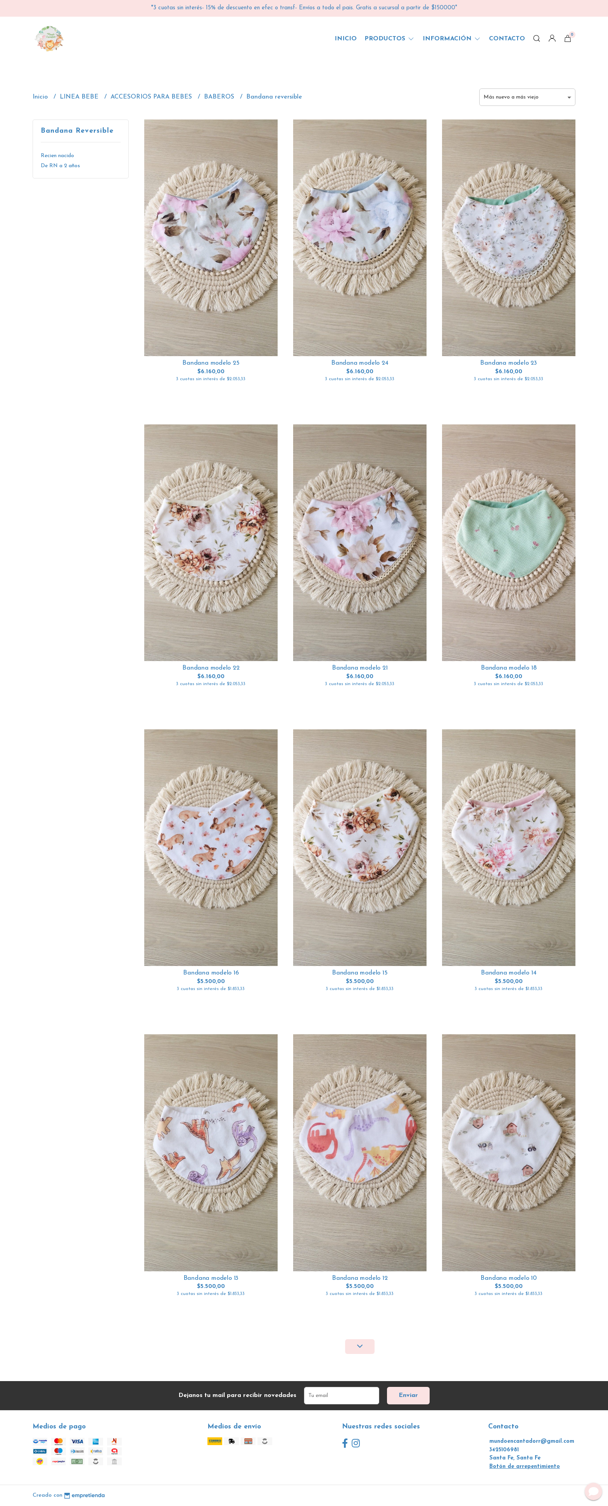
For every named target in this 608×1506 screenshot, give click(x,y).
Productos (389, 39)
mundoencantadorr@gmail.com (531, 1441)
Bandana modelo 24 (359, 363)
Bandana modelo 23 (508, 363)
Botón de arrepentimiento (524, 1467)
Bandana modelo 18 (508, 668)
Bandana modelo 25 (210, 363)
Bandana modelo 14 (508, 973)
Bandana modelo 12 (359, 1278)
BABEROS (220, 97)
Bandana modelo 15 (359, 973)
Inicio (346, 39)
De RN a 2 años (60, 165)
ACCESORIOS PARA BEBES (152, 97)
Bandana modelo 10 (508, 1278)
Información (452, 39)
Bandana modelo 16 (210, 973)
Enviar (408, 1395)
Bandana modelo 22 (210, 668)
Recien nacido (57, 155)
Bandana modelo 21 (359, 668)
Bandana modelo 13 (210, 1278)
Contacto (507, 39)
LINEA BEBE (80, 97)
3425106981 (504, 1450)
